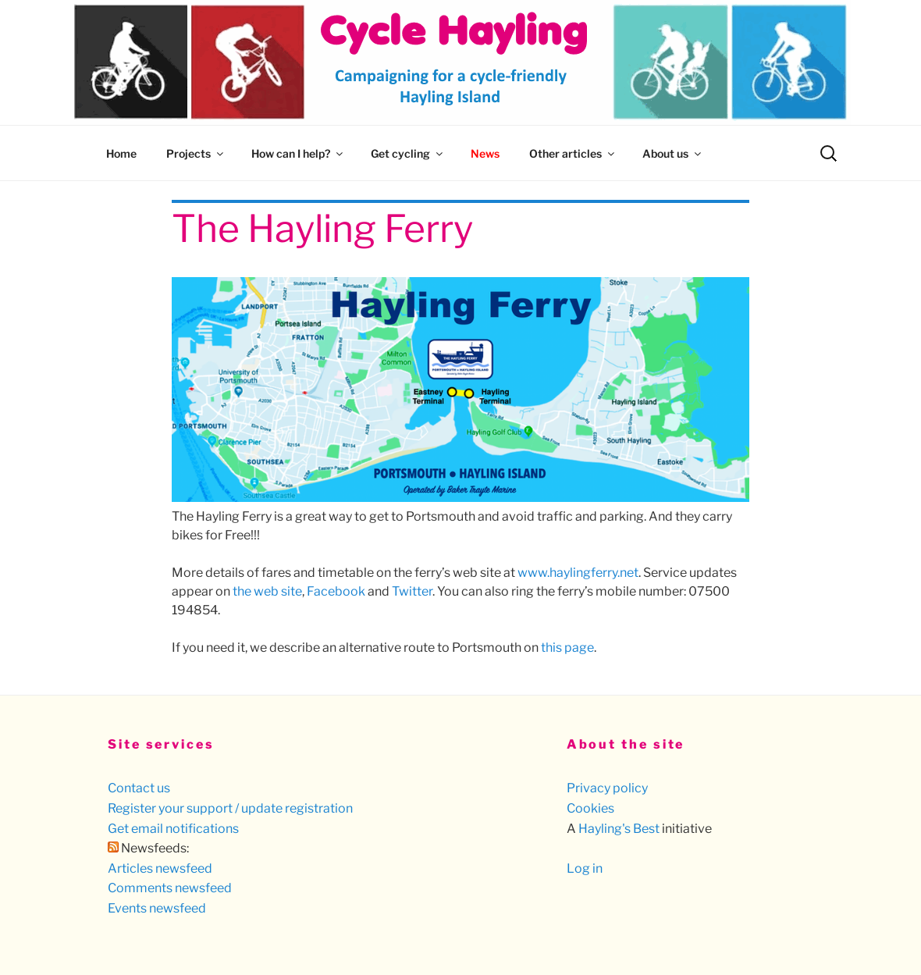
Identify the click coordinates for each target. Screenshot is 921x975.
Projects (196, 153)
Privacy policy (607, 788)
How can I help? (298, 153)
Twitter (412, 591)
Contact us (139, 788)
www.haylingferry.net (577, 572)
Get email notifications (173, 828)
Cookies (590, 808)
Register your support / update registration (230, 808)
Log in (585, 868)
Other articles (573, 153)
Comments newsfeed (170, 888)
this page (567, 647)
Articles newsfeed (160, 868)
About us (672, 153)
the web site (267, 591)
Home (121, 153)
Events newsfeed (157, 908)
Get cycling (408, 153)
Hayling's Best (619, 828)
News (485, 153)
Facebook (336, 591)
